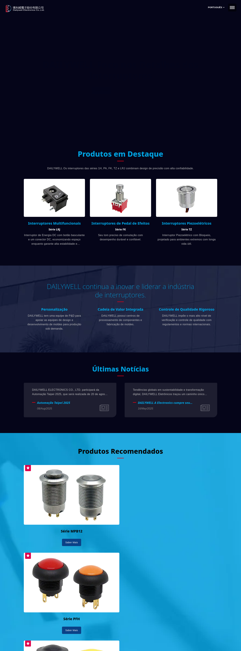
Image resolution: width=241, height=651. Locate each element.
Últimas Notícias (120, 369)
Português (216, 7)
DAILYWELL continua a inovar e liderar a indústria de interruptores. (120, 291)
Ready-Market (55, 643)
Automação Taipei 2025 (53, 404)
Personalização (54, 310)
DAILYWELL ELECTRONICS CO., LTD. (65, 639)
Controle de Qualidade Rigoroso (186, 310)
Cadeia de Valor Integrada (120, 310)
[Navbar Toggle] (232, 7)
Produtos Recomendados (120, 452)
